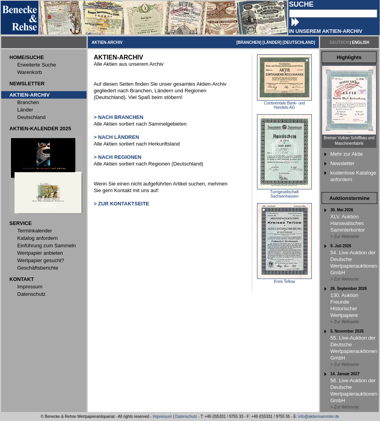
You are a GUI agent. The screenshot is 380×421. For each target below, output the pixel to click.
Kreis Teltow (284, 280)
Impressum (162, 416)
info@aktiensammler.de (318, 416)
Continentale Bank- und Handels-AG (284, 103)
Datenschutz (186, 416)
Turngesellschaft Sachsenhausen (284, 192)
